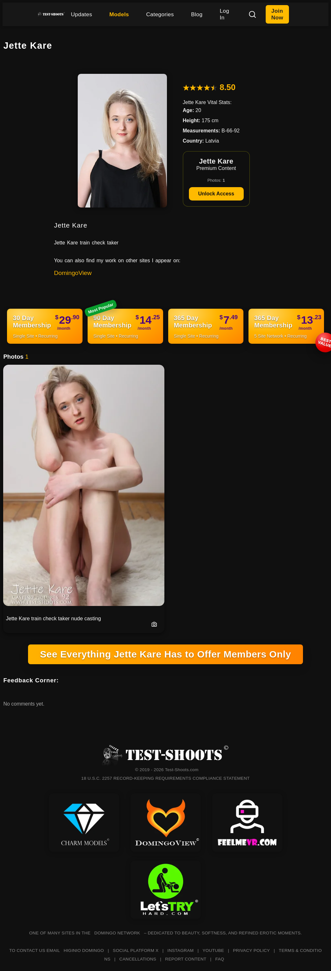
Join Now (277, 14)
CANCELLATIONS (137, 959)
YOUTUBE (213, 950)
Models (119, 14)
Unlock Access (216, 193)
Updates (81, 14)
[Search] (252, 14)
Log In (224, 14)
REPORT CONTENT (185, 959)
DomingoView (73, 273)
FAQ (219, 959)
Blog (197, 14)
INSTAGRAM (181, 950)
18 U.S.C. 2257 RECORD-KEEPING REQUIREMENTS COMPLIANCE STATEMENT (165, 778)
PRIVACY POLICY (251, 950)
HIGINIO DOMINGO (84, 950)
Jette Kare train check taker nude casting (53, 618)
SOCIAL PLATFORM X (136, 950)
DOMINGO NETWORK (117, 933)
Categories (160, 14)
